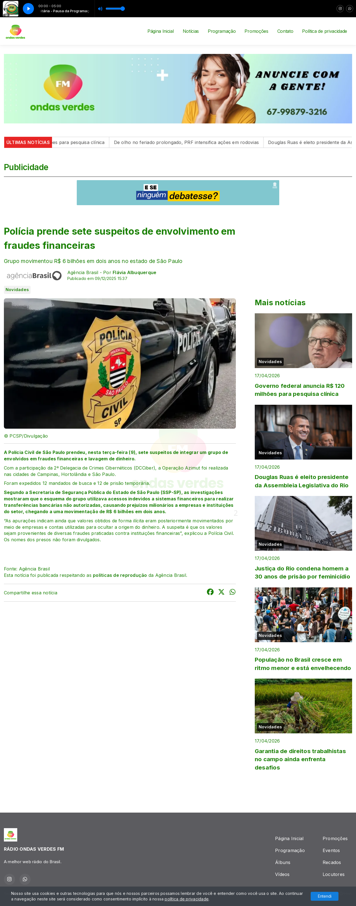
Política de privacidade (324, 31)
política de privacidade (187, 899)
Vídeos (282, 874)
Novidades (17, 289)
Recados (332, 862)
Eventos (331, 850)
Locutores (334, 874)
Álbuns (282, 862)
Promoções (256, 31)
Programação (222, 31)
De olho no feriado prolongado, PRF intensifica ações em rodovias (195, 142)
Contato (285, 31)
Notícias (191, 31)
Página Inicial (160, 31)
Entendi (325, 896)
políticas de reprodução (120, 575)
